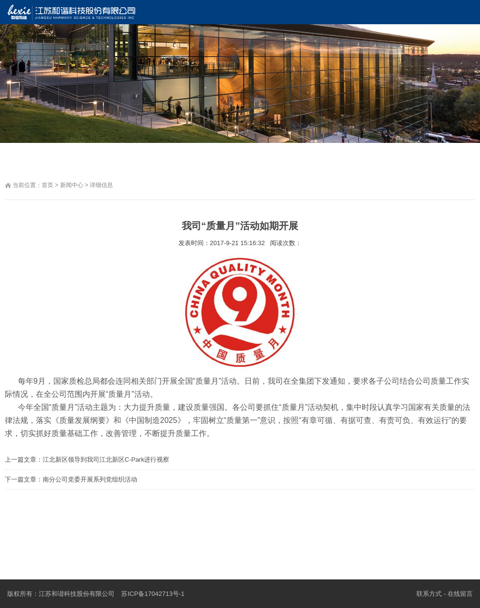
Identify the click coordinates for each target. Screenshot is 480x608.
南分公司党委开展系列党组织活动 (90, 479)
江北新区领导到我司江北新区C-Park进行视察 (106, 459)
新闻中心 (71, 185)
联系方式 (429, 593)
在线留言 (460, 593)
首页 (47, 185)
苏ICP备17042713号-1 (152, 593)
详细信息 (101, 185)
